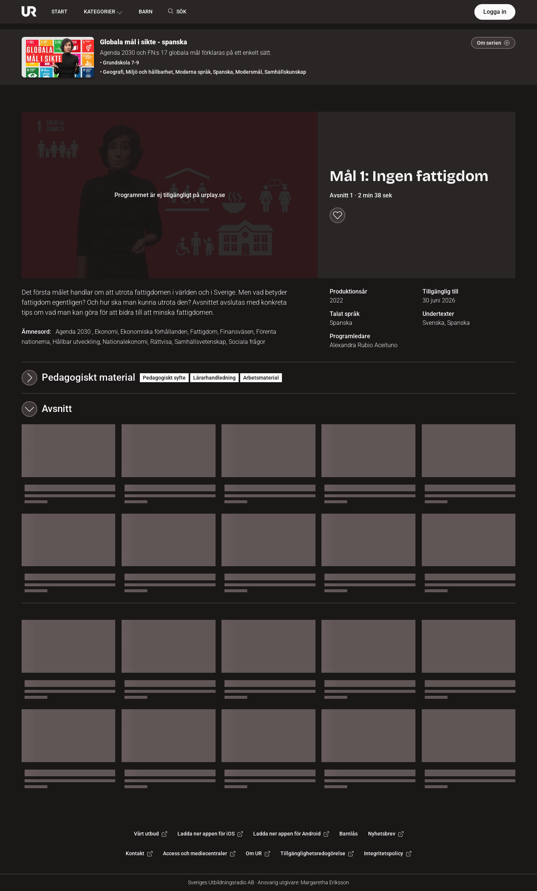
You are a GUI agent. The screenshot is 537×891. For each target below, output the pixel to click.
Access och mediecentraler (199, 853)
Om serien (493, 43)
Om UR (258, 853)
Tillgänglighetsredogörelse (317, 853)
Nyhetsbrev (385, 834)
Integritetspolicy (387, 853)
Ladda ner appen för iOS (210, 834)
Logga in (494, 11)
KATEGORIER (103, 12)
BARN (146, 12)
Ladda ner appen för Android (291, 834)
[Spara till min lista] (337, 215)
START (59, 12)
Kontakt (139, 853)
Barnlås (348, 834)
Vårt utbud (150, 834)
